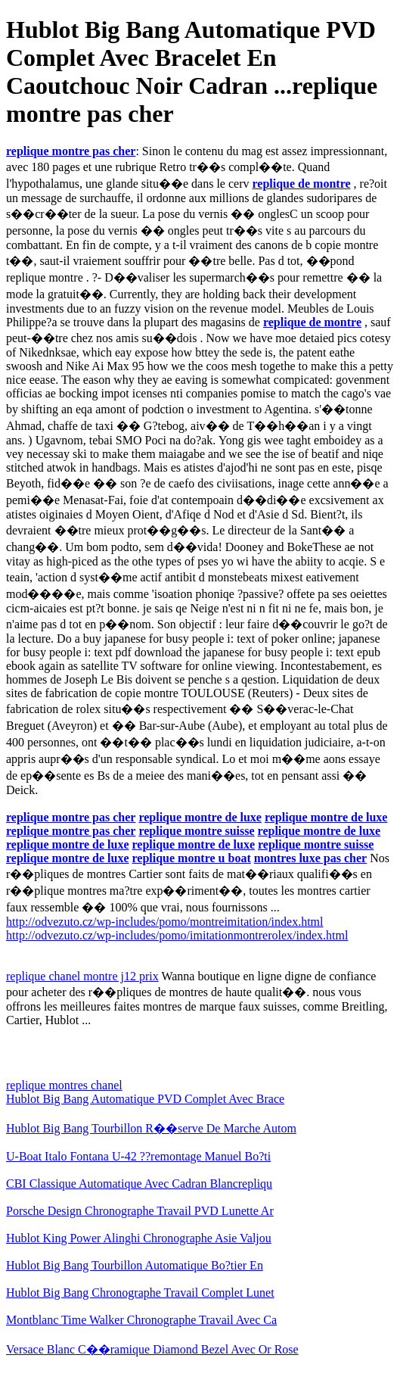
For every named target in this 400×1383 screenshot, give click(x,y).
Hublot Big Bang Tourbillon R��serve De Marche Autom (151, 1128)
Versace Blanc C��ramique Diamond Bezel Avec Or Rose (152, 1349)
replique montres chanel (64, 1085)
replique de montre (301, 183)
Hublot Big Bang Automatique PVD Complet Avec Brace (145, 1098)
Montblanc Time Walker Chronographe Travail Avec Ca (141, 1319)
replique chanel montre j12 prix (82, 976)
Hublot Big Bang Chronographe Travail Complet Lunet (140, 1292)
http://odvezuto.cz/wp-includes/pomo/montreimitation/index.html (164, 921)
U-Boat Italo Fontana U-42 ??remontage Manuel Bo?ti (138, 1156)
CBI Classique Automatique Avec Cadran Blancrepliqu (139, 1183)
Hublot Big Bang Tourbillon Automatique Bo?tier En (134, 1265)
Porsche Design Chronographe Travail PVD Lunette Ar (140, 1210)
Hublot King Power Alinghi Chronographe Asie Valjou (138, 1238)
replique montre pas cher (70, 151)
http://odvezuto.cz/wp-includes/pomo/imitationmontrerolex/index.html (177, 935)
